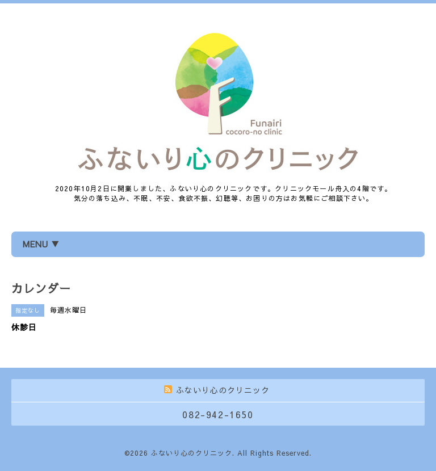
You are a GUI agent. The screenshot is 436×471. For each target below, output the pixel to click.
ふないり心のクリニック (191, 452)
